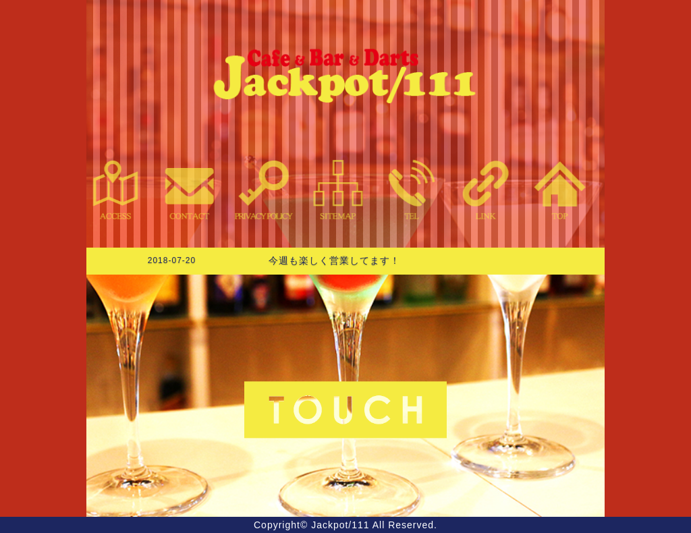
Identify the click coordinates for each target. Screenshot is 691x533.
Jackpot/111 (340, 525)
